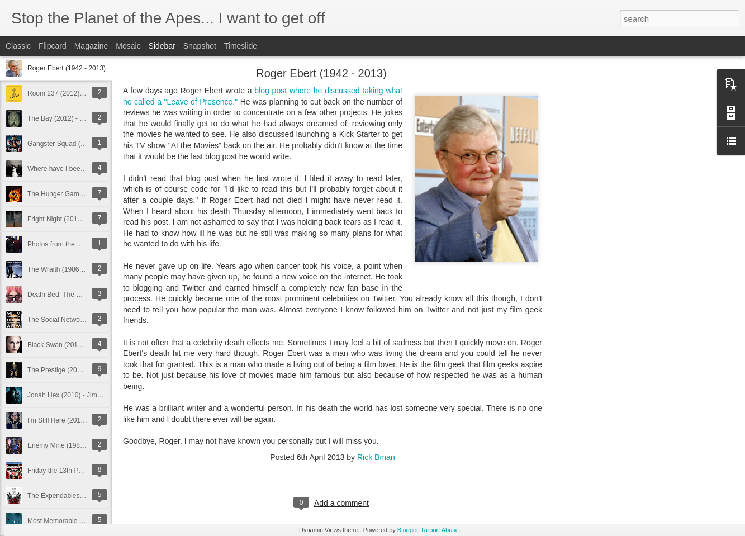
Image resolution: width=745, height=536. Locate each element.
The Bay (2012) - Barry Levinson (75, 118)
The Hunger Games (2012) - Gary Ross (86, 194)
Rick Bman (376, 457)
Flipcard (53, 45)
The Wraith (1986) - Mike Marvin (75, 269)
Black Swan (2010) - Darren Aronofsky (84, 345)
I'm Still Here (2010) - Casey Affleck (80, 420)
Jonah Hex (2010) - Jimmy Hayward (80, 395)
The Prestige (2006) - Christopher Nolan (86, 370)
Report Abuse (440, 529)
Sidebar (162, 45)
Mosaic (128, 45)
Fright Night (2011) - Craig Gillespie (80, 219)
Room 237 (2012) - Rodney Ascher (79, 93)
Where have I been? (57, 169)
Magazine (91, 45)
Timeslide (240, 45)
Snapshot (199, 45)
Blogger (407, 529)
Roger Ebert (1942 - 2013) (66, 68)
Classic (18, 45)
